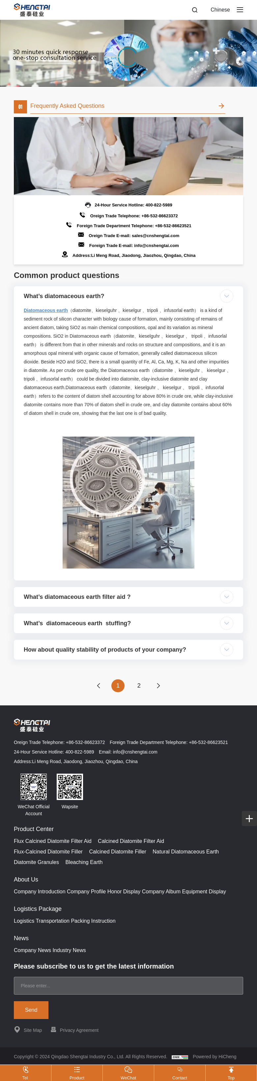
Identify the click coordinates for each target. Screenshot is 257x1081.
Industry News (69, 950)
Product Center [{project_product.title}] (34, 829)
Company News (32, 950)
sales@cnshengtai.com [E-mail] (155, 235)
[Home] (32, 9)
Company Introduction (40, 892)
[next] (158, 686)
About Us (26, 880)
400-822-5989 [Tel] (159, 204)
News (21, 938)
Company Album (161, 892)
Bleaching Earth (83, 862)
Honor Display (123, 892)
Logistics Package (38, 909)
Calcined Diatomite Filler (117, 852)
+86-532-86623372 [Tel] (160, 215)
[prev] (98, 686)
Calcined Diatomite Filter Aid (131, 841)
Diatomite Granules (36, 862)
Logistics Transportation (42, 921)
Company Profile (86, 892)
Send (31, 1010)
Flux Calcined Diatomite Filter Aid (53, 841)
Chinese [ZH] (220, 10)
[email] (128, 986)
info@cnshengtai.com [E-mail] (156, 245)
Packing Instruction (93, 921)
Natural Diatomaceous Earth (186, 852)
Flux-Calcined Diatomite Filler (48, 852)
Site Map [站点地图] (28, 1029)
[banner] (128, 53)
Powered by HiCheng (214, 1057)
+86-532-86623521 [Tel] (173, 225)
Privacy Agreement (74, 1029)
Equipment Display (204, 892)
